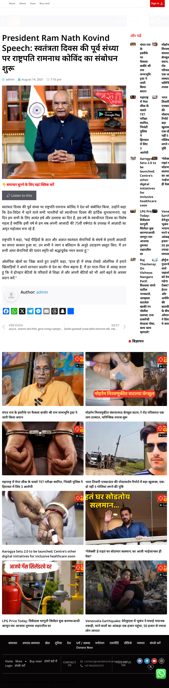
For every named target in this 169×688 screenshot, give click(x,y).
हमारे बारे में (50, 661)
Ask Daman (39, 682)
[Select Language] (138, 21)
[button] (69, 20)
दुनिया (58, 643)
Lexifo (24, 682)
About (22, 3)
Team (33, 3)
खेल (47, 643)
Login (8, 666)
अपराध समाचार (31, 643)
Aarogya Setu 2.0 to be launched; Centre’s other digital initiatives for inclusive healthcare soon (148, 181)
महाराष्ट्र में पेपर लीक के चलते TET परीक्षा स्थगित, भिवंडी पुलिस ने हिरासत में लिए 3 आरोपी (144, 124)
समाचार (12, 643)
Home (12, 3)
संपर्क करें (155, 643)
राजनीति (114, 643)
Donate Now (84, 648)
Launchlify (10, 682)
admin (42, 292)
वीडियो (128, 643)
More (21, 661)
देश (69, 643)
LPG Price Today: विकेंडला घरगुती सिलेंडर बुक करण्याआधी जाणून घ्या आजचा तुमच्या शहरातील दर (147, 232)
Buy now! (45, 3)
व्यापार (141, 643)
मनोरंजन (99, 643)
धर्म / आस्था (83, 643)
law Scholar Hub (62, 682)
